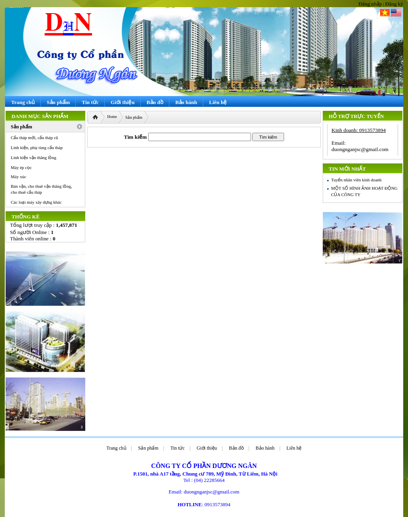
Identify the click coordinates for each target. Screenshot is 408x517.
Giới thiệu (207, 448)
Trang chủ (116, 448)
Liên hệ (294, 448)
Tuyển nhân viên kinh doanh (356, 179)
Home (112, 116)
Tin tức (178, 448)
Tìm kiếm (135, 137)
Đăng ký (394, 4)
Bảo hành (265, 448)
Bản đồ (236, 448)
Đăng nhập (370, 4)
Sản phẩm (133, 117)
